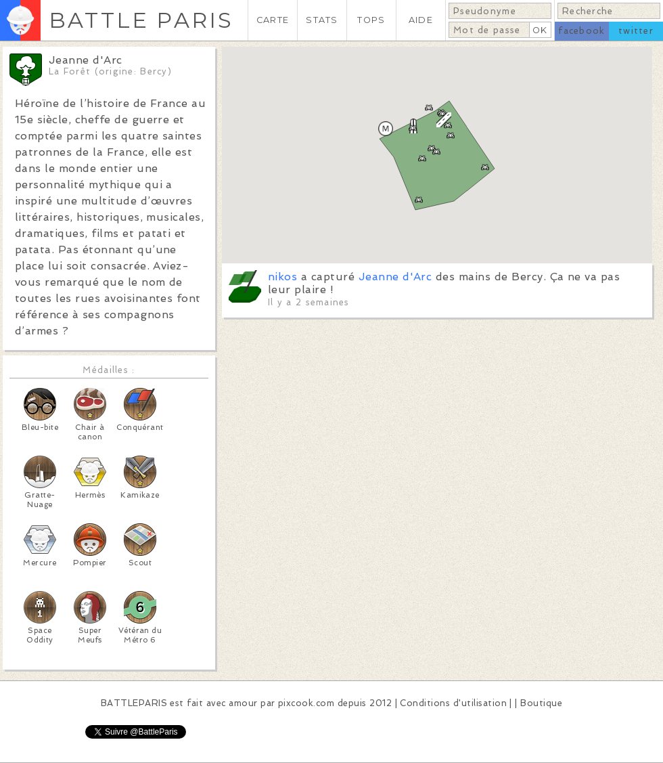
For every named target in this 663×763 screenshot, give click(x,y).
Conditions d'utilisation (453, 703)
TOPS (371, 20)
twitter (636, 31)
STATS (322, 20)
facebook (581, 31)
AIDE (421, 20)
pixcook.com (306, 703)
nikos (282, 276)
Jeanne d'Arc (395, 276)
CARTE (272, 20)
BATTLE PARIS (141, 20)
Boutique (541, 703)
